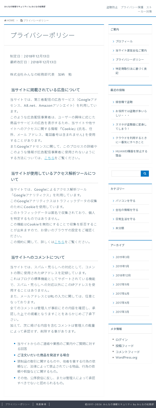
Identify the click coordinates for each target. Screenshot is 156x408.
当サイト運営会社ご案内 (131, 51)
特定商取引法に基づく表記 (131, 71)
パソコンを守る (125, 201)
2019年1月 (122, 266)
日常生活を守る (125, 219)
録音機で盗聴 (124, 102)
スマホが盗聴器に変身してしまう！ (131, 127)
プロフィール (124, 41)
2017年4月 (122, 303)
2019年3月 (123, 257)
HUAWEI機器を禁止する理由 (131, 154)
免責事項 (41, 404)
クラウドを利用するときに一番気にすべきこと (131, 140)
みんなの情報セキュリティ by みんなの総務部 (25, 6)
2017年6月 (122, 294)
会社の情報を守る (127, 210)
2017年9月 (122, 285)
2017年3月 (122, 312)
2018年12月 (123, 275)
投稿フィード (125, 346)
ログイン (122, 340)
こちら (49, 158)
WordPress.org (126, 357)
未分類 (120, 228)
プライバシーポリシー (130, 60)
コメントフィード (128, 352)
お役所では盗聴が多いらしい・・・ (131, 113)
